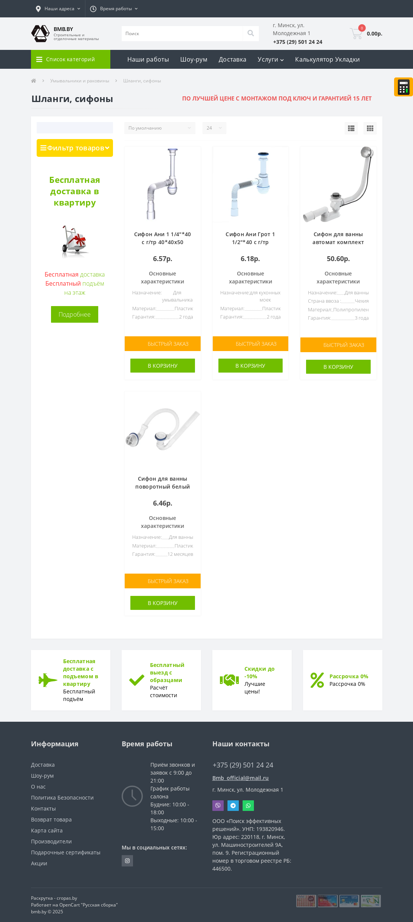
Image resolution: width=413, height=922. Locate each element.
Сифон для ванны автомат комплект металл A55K (338, 242)
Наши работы (148, 59)
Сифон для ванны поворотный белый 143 (162, 486)
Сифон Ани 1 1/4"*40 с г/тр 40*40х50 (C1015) (162, 242)
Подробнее (75, 314)
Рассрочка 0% (349, 676)
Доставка (232, 59)
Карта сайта (47, 830)
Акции (39, 863)
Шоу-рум (193, 59)
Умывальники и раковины (79, 80)
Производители (51, 841)
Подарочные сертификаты (66, 852)
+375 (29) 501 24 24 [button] (243, 765)
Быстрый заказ (168, 343)
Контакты (43, 808)
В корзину (163, 365)
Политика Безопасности (62, 797)
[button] (58, 8)
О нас (38, 786)
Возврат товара (51, 819)
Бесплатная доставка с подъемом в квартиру (81, 672)
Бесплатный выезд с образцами (167, 672)
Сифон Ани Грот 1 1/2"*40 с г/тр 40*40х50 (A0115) (250, 242)
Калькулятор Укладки (327, 59)
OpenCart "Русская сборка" (88, 905)
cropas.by (67, 898)
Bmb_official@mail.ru (240, 777)
